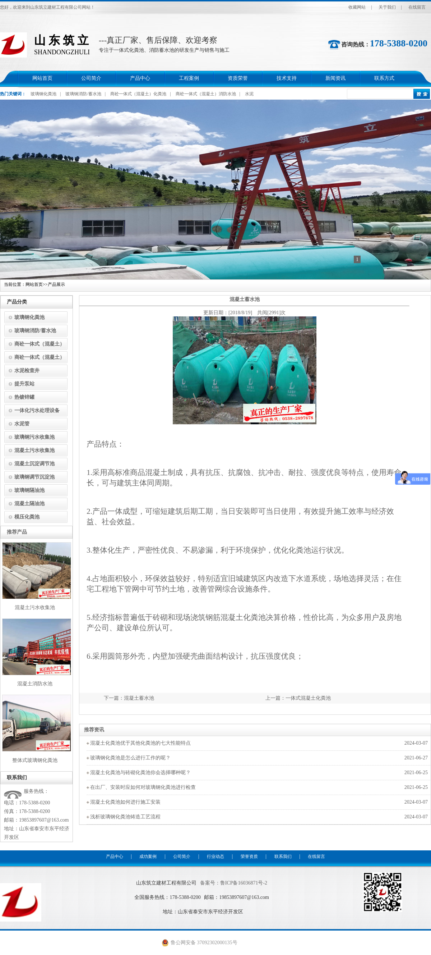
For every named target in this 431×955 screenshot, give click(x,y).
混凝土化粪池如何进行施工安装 (125, 802)
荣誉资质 (249, 856)
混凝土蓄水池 (139, 698)
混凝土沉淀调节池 (34, 463)
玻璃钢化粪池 (43, 93)
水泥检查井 (27, 370)
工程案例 (189, 78)
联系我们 (283, 856)
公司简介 (91, 78)
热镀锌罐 (24, 397)
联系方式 (384, 78)
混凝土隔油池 (29, 503)
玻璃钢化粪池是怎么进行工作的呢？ (130, 757)
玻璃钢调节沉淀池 (34, 477)
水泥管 (21, 423)
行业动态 (215, 856)
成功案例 (148, 856)
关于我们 (387, 7)
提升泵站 (24, 384)
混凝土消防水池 (34, 683)
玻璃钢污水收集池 (34, 437)
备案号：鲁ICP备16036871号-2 (233, 883)
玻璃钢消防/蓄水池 (83, 93)
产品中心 (140, 78)
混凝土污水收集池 (34, 450)
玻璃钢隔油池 (29, 490)
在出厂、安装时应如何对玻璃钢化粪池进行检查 (143, 787)
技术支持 (287, 78)
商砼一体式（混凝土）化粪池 (138, 93)
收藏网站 (357, 7)
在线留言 (417, 7)
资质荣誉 (238, 78)
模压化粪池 (27, 517)
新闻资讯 (335, 78)
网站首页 (42, 78)
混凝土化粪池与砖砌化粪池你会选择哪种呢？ (140, 772)
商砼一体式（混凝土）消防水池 (206, 93)
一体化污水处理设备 (37, 410)
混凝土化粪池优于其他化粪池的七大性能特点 (140, 743)
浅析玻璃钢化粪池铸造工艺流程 (125, 816)
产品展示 (56, 284)
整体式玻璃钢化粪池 (34, 760)
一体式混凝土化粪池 (308, 698)
